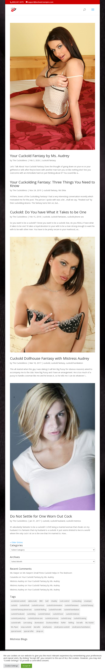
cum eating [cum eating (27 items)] (27, 623)
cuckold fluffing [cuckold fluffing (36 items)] (40, 609)
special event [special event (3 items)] (16, 631)
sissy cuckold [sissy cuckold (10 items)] (26, 627)
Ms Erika (62, 190)
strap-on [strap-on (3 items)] (39, 631)
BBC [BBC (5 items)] (41, 601)
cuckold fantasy (49, 160)
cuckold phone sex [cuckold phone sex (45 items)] (35, 618)
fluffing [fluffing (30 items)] (71, 623)
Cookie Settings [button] (11, 666)
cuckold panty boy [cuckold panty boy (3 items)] (18, 618)
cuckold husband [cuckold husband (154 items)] (17, 614)
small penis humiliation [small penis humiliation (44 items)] (81, 627)
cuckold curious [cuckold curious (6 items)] (38, 605)
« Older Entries (16, 542)
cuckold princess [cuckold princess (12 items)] (51, 618)
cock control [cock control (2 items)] (64, 601)
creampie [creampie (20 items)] (87, 601)
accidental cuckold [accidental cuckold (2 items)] (18, 601)
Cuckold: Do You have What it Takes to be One (48, 212)
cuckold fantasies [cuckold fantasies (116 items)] (71, 605)
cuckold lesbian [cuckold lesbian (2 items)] (44, 614)
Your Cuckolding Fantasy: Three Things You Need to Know (52, 184)
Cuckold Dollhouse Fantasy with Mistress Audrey (49, 358)
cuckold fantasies (58, 216)
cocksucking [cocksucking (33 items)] (76, 601)
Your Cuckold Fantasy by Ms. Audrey (39, 155)
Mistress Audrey (17, 581)
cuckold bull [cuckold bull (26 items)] (24, 605)
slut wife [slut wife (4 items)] (37, 627)
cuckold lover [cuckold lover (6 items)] (58, 614)
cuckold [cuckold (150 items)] (14, 605)
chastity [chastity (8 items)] (54, 601)
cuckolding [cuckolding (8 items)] (31, 614)
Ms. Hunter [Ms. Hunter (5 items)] (89, 623)
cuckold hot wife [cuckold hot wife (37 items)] (55, 609)
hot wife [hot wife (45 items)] (80, 623)
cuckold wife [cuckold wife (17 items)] (16, 623)
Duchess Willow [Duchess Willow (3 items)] (52, 623)
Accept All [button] (26, 666)
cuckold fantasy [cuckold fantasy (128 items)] (87, 605)
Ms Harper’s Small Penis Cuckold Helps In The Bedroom (47, 573)
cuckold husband (57, 521)
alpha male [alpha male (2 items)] (32, 601)
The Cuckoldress (20, 160)
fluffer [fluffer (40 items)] (63, 623)
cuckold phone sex (75, 216)
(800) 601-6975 (18, 2)
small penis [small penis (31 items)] (47, 627)
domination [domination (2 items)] (39, 623)
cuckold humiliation (74, 363)
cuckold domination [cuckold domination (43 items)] (54, 605)
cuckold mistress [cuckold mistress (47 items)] (72, 614)
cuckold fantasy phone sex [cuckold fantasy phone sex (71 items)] (21, 609)
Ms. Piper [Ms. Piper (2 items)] (14, 627)
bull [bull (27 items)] (47, 601)
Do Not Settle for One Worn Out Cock (41, 516)
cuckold (46, 216)
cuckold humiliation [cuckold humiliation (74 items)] (71, 609)
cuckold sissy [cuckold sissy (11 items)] (66, 618)
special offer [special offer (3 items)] (29, 631)
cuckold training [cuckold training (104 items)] (80, 618)
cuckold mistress (73, 521)
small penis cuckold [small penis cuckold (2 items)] (61, 627)
